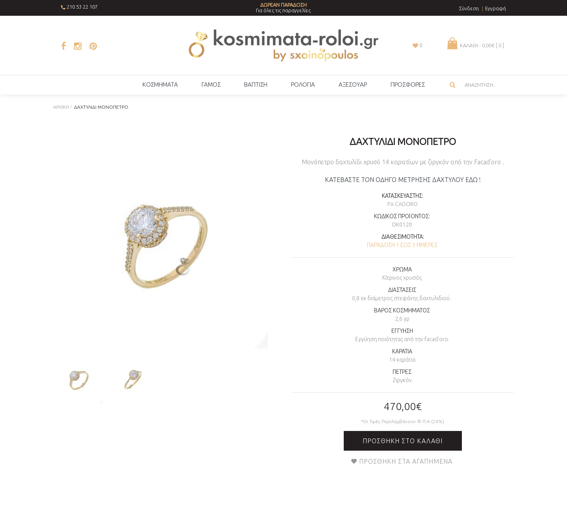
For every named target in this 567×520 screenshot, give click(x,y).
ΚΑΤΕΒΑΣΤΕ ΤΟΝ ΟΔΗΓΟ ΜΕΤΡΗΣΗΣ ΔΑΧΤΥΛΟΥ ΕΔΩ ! (403, 179)
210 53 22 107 (82, 6)
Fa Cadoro (402, 204)
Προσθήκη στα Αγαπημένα (405, 461)
